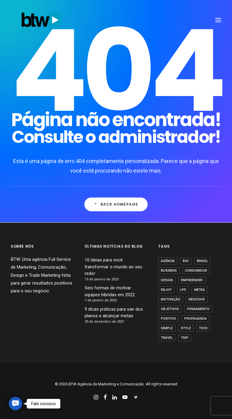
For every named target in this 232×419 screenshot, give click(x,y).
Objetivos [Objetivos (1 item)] (170, 309)
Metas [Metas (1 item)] (199, 290)
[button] (15, 403)
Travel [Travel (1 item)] (167, 338)
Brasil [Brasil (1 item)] (202, 261)
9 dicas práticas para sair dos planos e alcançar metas (114, 312)
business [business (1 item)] (169, 271)
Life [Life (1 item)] (183, 290)
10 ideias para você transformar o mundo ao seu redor (113, 266)
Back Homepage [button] (116, 204)
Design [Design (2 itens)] (167, 280)
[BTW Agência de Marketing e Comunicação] (42, 20)
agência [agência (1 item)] (168, 261)
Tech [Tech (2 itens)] (203, 328)
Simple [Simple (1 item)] (167, 328)
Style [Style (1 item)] (186, 328)
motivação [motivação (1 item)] (170, 299)
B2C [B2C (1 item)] (186, 261)
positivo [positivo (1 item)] (168, 319)
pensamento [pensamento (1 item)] (198, 309)
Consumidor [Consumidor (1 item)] (196, 271)
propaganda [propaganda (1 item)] (195, 319)
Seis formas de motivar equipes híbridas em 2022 (110, 291)
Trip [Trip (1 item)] (184, 338)
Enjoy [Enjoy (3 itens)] (166, 290)
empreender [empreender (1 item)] (192, 280)
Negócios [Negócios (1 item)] (196, 299)
